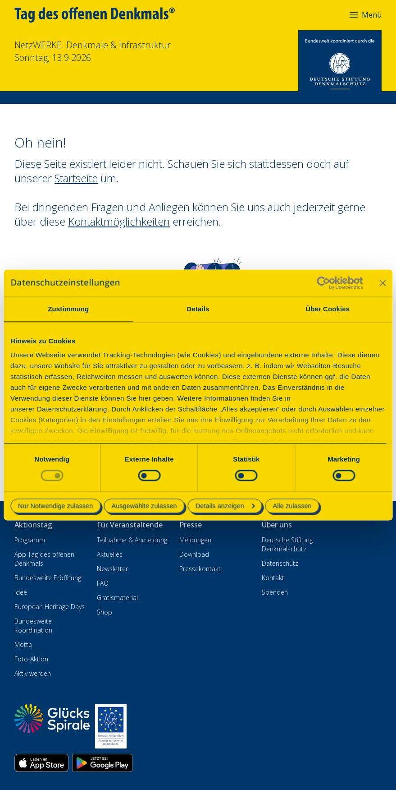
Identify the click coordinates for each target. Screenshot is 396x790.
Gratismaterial (117, 597)
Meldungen (195, 540)
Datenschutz (280, 563)
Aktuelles (110, 554)
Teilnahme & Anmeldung (132, 540)
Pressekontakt (200, 568)
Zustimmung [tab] (68, 309)
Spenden (275, 592)
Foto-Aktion (31, 659)
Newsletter (112, 568)
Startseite (76, 178)
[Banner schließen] (382, 283)
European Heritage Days (49, 606)
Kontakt (273, 577)
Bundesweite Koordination (33, 625)
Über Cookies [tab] (327, 309)
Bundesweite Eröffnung (47, 577)
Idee (20, 592)
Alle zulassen (292, 505)
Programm (29, 540)
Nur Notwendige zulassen (55, 505)
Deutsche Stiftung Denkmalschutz (287, 544)
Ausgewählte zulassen (144, 505)
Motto (23, 644)
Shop (104, 612)
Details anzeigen (225, 505)
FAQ (103, 583)
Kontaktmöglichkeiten (119, 221)
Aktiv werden (32, 673)
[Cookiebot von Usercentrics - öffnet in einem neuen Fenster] (323, 283)
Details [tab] (198, 309)
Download (194, 554)
